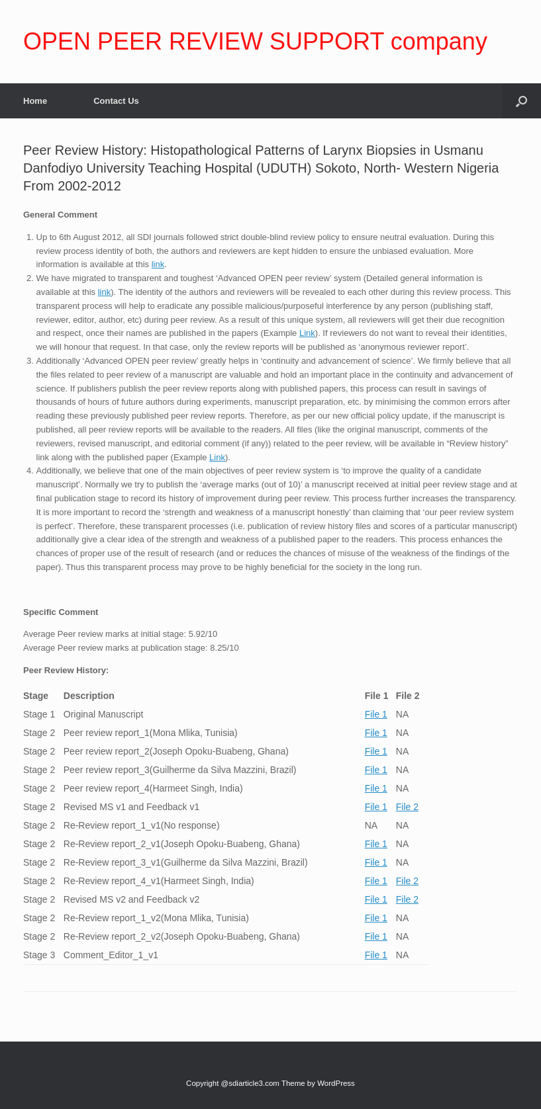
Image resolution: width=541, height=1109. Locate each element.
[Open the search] (521, 100)
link (158, 264)
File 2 (407, 806)
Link (307, 333)
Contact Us (116, 101)
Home (35, 101)
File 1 (376, 714)
